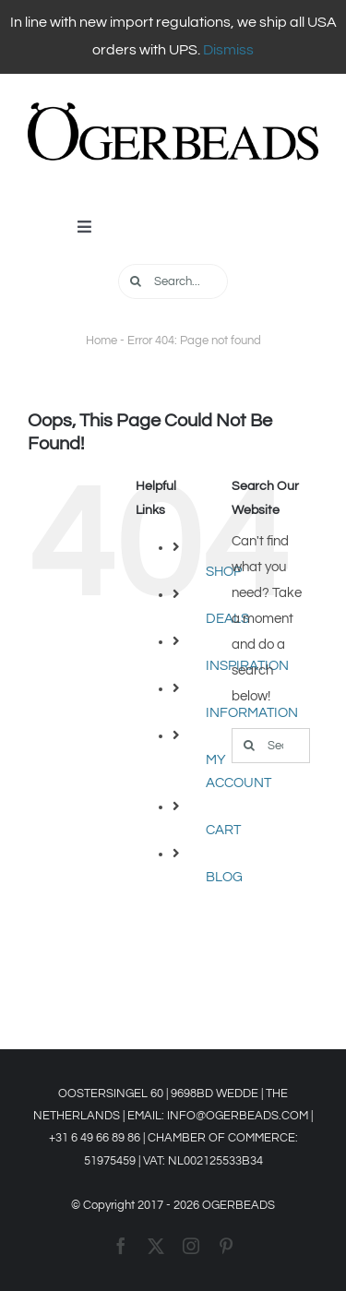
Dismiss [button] (228, 49)
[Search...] (172, 281)
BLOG (224, 877)
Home (101, 340)
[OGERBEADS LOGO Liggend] (173, 109)
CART (223, 830)
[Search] (135, 281)
